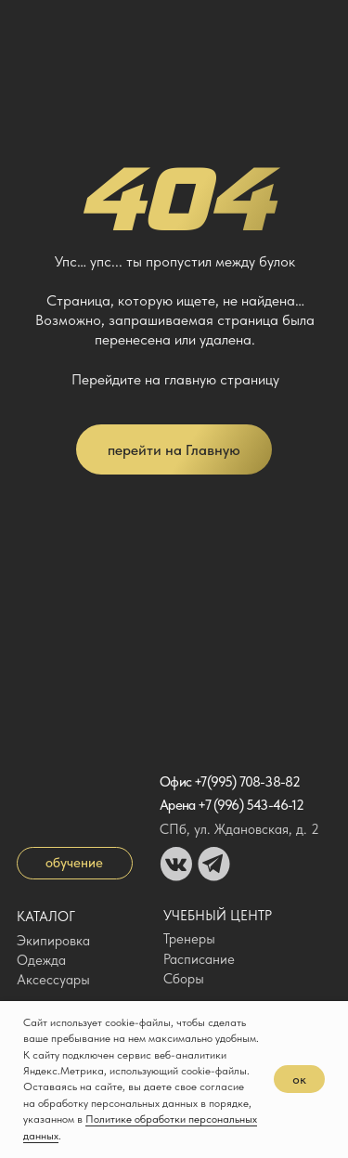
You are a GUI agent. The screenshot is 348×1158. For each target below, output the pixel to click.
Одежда (41, 960)
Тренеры (189, 938)
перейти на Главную (174, 449)
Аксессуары (53, 979)
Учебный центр (217, 915)
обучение (74, 862)
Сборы (183, 978)
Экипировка (53, 940)
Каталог (46, 916)
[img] (33, 27)
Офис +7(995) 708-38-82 (230, 782)
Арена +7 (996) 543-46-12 (231, 805)
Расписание (199, 959)
